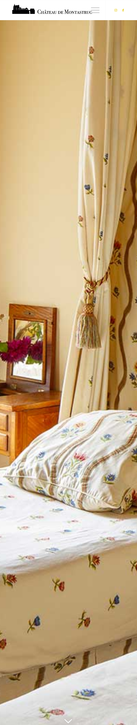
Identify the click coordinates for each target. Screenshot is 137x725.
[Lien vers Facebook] (123, 10)
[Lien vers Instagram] (115, 10)
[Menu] (93, 10)
